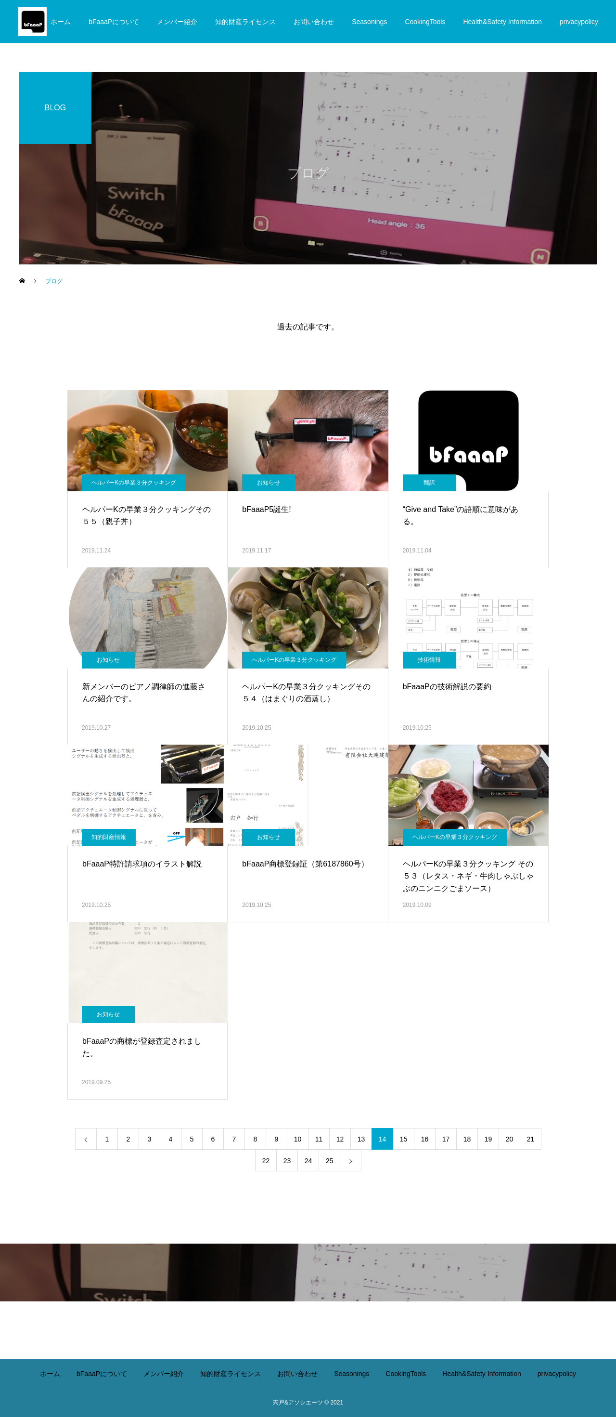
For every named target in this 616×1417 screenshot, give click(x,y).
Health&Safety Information (502, 22)
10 (298, 1139)
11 (319, 1139)
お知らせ (268, 482)
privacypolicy (579, 22)
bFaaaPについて (114, 22)
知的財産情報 (108, 837)
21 (531, 1139)
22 (266, 1161)
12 (340, 1139)
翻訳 (429, 482)
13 (361, 1139)
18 (467, 1139)
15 (404, 1139)
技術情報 (429, 659)
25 (330, 1161)
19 (488, 1139)
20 (509, 1139)
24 (308, 1161)
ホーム (61, 22)
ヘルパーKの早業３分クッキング (133, 482)
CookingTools (425, 22)
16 (425, 1139)
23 (287, 1161)
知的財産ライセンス (245, 22)
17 (446, 1139)
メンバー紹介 (177, 22)
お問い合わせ (314, 22)
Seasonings (369, 22)
